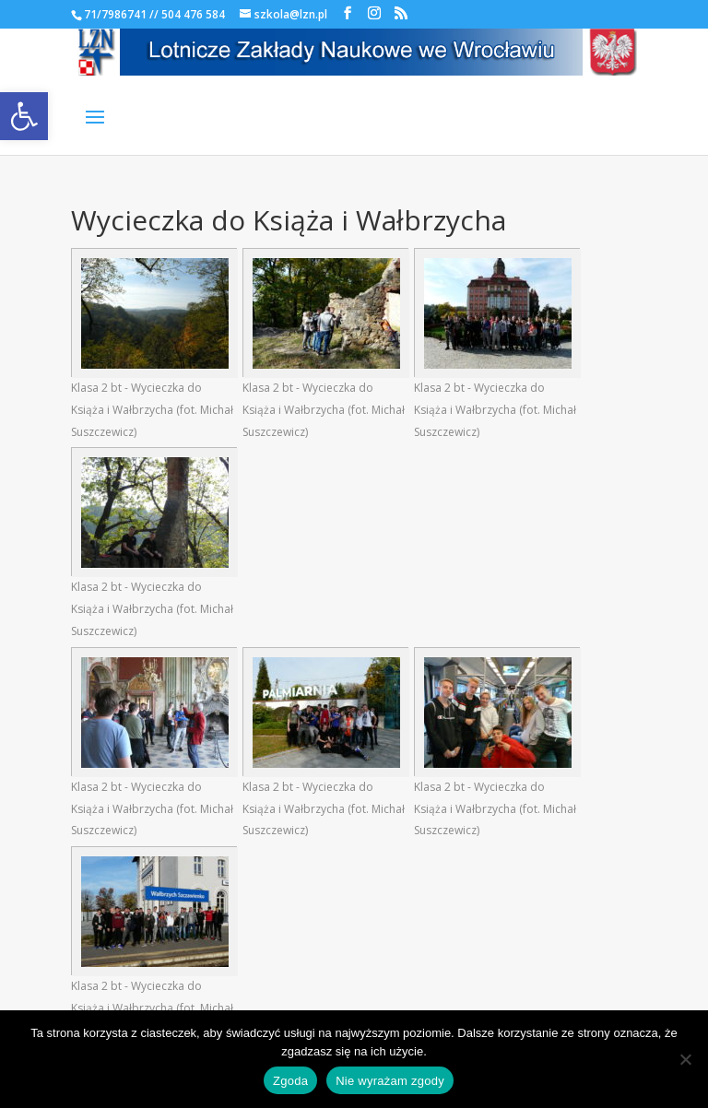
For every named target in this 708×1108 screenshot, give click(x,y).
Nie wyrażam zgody (390, 1081)
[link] (24, 116)
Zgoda (290, 1081)
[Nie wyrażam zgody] (685, 1059)
